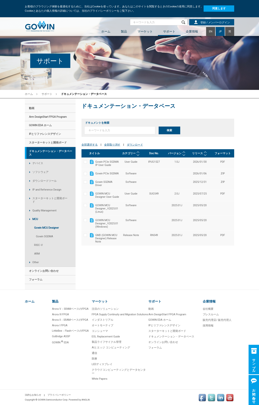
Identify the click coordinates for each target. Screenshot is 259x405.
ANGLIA (85, 399)
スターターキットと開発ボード (49, 200)
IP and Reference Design (46, 189)
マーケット (145, 31)
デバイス (37, 163)
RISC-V (38, 245)
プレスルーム (211, 314)
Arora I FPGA (59, 325)
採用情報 (208, 325)
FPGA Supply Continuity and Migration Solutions (120, 314)
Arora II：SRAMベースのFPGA (70, 319)
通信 (94, 353)
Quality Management (44, 210)
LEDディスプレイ (102, 364)
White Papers (99, 378)
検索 (169, 130)
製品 (124, 31)
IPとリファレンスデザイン (164, 325)
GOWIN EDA (60, 342)
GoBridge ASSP (61, 336)
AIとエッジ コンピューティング (111, 347)
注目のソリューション (105, 308)
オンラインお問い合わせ (163, 342)
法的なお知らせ (33, 394)
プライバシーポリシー (59, 394)
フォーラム (155, 347)
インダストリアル (102, 319)
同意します (219, 8)
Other (35, 262)
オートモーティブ (102, 325)
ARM (37, 253)
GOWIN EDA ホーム (159, 319)
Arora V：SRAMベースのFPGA (70, 308)
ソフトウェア (40, 172)
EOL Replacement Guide (106, 336)
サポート (169, 31)
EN (210, 31)
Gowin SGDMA (44, 236)
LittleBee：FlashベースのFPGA (70, 330)
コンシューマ (100, 331)
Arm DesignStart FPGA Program (167, 314)
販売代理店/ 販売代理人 (217, 320)
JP (220, 31)
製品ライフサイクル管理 (106, 342)
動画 (151, 308)
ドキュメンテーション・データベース (84, 94)
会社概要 (208, 308)
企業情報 (192, 31)
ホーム (105, 31)
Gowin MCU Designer (46, 227)
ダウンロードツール (44, 180)
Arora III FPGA (60, 314)
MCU (35, 219)
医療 (94, 358)
